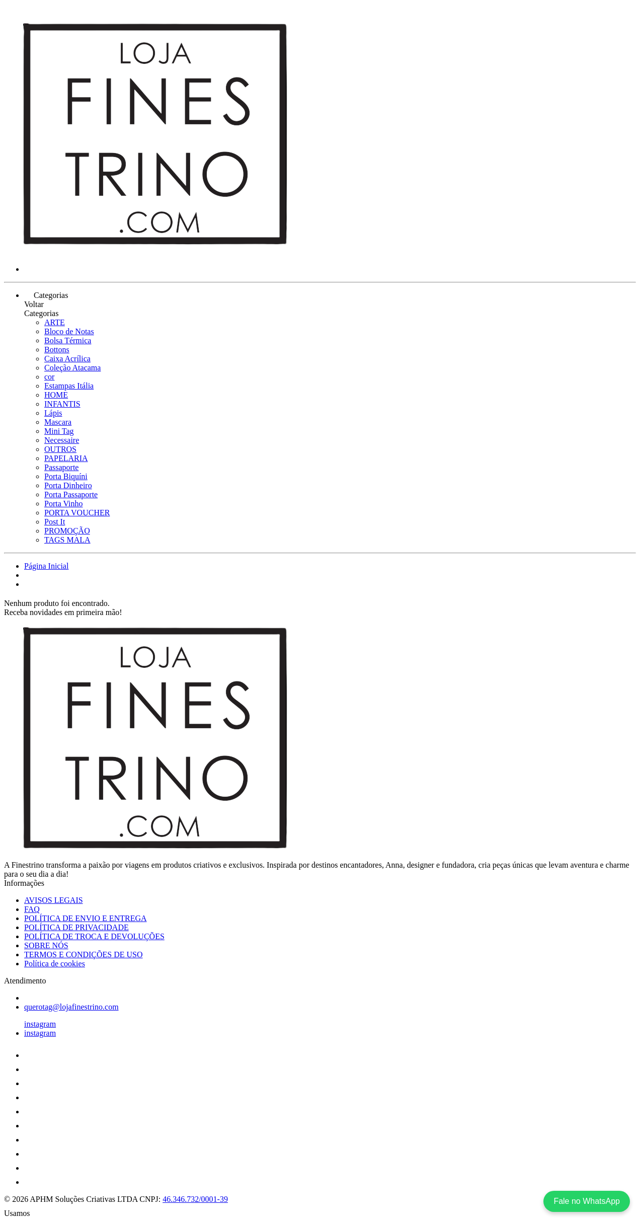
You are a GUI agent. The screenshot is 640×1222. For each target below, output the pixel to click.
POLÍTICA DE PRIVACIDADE (76, 927)
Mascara (57, 422)
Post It (54, 521)
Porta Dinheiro (68, 485)
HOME (56, 395)
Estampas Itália (69, 385)
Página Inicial (46, 566)
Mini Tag (59, 431)
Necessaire (61, 440)
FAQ (32, 909)
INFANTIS (62, 404)
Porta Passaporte (71, 494)
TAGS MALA (67, 540)
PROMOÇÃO (67, 530)
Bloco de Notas (69, 331)
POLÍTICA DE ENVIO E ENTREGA (85, 918)
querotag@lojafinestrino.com (71, 1007)
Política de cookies (54, 963)
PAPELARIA (66, 458)
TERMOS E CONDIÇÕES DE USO (83, 954)
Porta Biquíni (66, 476)
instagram (40, 1024)
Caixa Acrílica (67, 358)
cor (49, 376)
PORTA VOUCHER (77, 512)
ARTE (54, 322)
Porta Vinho (63, 503)
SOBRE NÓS (46, 945)
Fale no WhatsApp (586, 1201)
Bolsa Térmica (67, 340)
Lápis (53, 413)
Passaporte (61, 467)
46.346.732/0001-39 (195, 1199)
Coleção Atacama (72, 367)
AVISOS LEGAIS (53, 900)
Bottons (56, 349)
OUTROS (60, 449)
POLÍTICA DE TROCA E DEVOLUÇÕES (94, 936)
